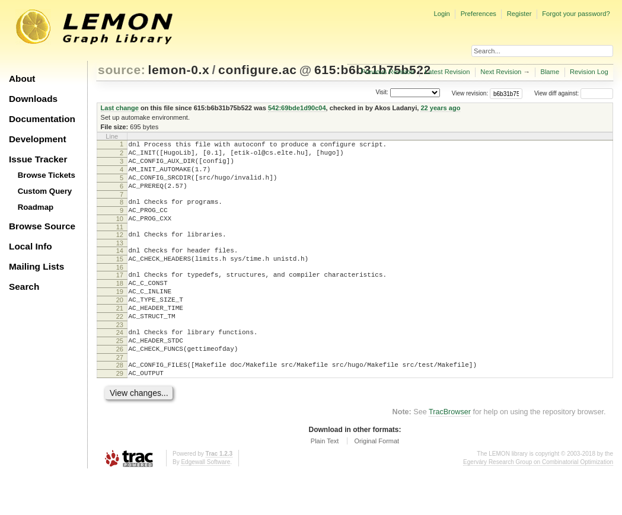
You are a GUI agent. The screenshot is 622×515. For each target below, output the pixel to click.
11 (119, 243)
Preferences (478, 13)
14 (119, 268)
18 (119, 306)
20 (119, 326)
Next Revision (500, 71)
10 (119, 232)
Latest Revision (447, 71)
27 (119, 394)
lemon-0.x (179, 69)
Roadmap (36, 207)
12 (119, 250)
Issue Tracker (38, 159)
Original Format (376, 481)
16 (119, 288)
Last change (120, 107)
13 (119, 260)
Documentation (42, 119)
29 (119, 412)
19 (119, 316)
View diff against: (573, 93)
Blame (549, 71)
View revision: (470, 93)
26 (119, 384)
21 (119, 336)
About (22, 78)
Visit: (381, 92)
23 (119, 356)
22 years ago (440, 107)
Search (24, 287)
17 (119, 296)
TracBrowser (450, 453)
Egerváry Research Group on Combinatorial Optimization (538, 503)
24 (119, 364)
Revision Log (589, 71)
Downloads (33, 99)
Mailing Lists (36, 266)
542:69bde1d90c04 (297, 107)
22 (119, 346)
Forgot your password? (576, 13)
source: (121, 69)
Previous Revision (387, 71)
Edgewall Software (205, 503)
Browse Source (42, 226)
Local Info (30, 246)
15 (119, 278)
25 (119, 374)
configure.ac (257, 69)
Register (519, 13)
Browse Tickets (46, 175)
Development (37, 139)
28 (119, 402)
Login (441, 13)
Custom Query (45, 191)
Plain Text (325, 481)
